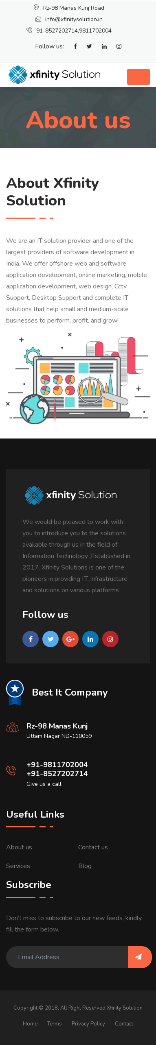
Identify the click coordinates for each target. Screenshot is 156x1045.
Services (18, 866)
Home (30, 1024)
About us (19, 847)
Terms (54, 1024)
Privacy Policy (88, 1024)
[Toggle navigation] (138, 77)
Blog (85, 866)
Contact (124, 1024)
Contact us (93, 847)
